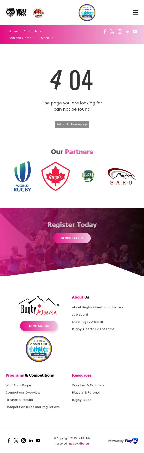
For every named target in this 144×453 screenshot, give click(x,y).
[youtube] (135, 32)
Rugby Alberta (79, 443)
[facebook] (105, 32)
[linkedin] (127, 32)
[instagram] (120, 32)
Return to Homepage (72, 124)
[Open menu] (135, 12)
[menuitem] (13, 31)
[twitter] (112, 32)
